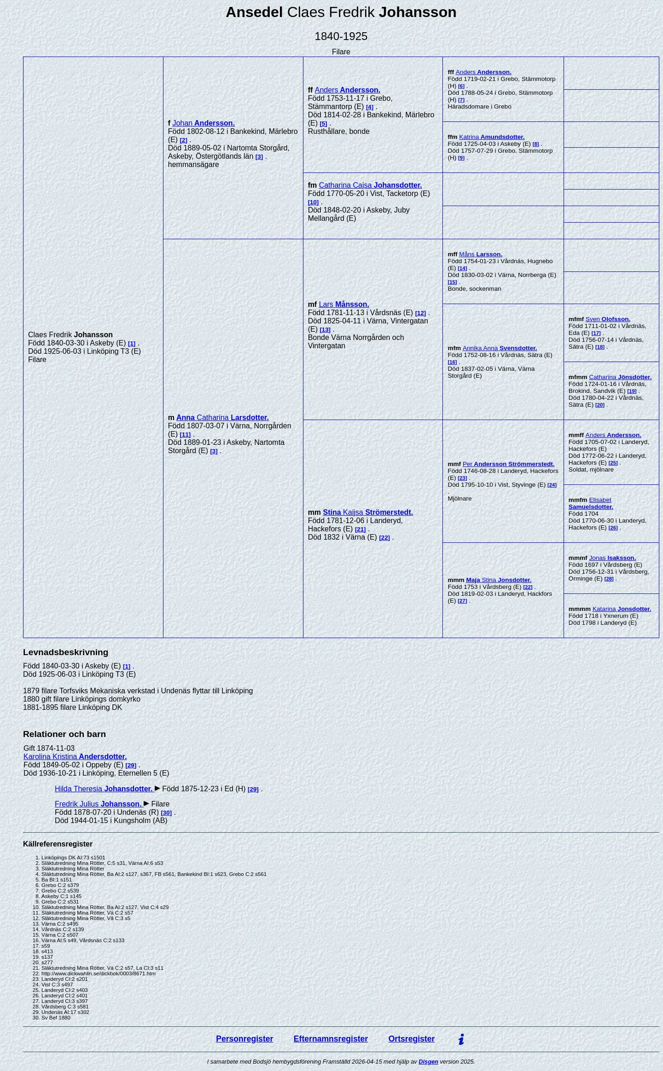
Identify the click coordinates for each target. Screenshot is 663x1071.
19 (632, 391)
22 (384, 537)
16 (452, 362)
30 (166, 812)
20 (600, 405)
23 (462, 478)
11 (185, 434)
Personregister (244, 1038)
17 (596, 333)
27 (462, 601)
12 (420, 313)
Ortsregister (412, 1038)
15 (452, 282)
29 (131, 765)
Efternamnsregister (331, 1038)
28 (609, 579)
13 (325, 329)
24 (552, 485)
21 (360, 529)
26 (613, 527)
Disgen (428, 1061)
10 (313, 202)
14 (462, 268)
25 (613, 463)
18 (600, 347)
